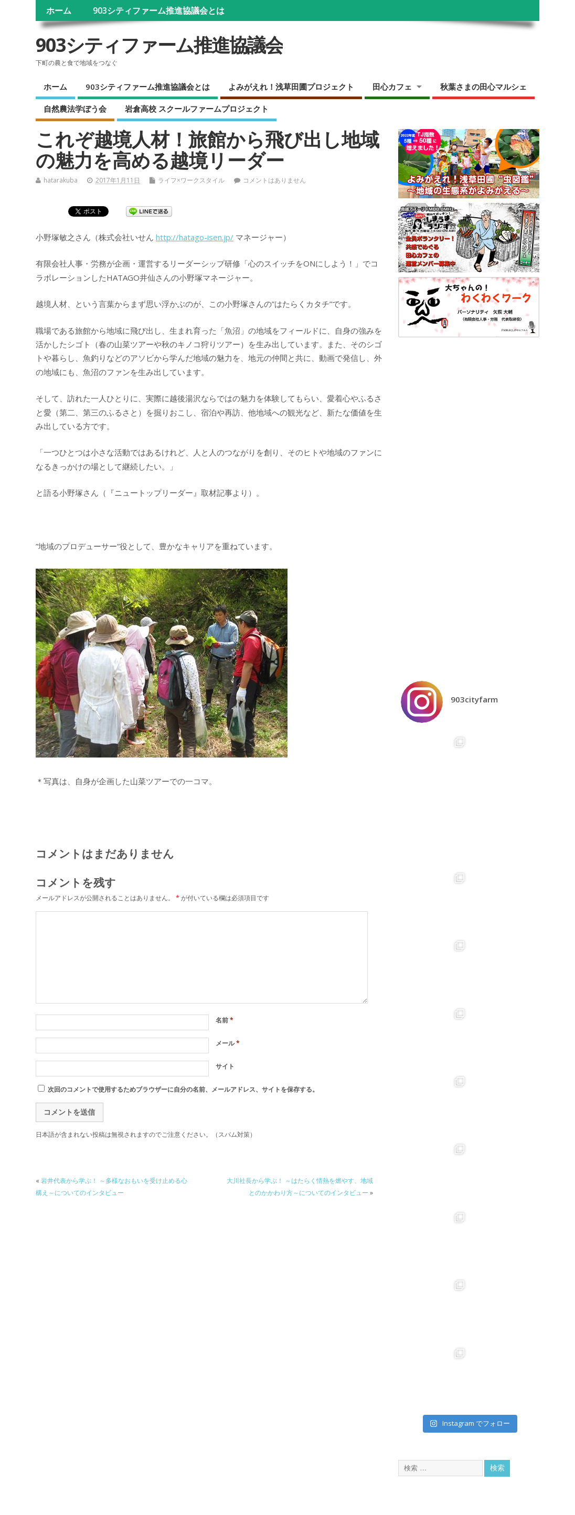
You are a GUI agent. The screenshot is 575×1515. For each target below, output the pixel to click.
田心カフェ (392, 86)
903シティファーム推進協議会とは (159, 10)
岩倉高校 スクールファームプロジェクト (197, 108)
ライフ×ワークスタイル (191, 180)
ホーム (58, 10)
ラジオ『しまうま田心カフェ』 (88, 1341)
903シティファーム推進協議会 (159, 45)
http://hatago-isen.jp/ (194, 237)
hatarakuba (61, 180)
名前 (224, 1020)
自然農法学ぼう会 (75, 108)
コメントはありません (274, 180)
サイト (225, 1066)
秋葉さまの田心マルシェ (483, 86)
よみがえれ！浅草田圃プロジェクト (291, 86)
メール (228, 1043)
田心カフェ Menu (68, 1332)
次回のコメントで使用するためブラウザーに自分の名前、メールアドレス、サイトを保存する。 (183, 1089)
